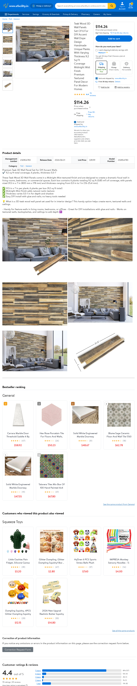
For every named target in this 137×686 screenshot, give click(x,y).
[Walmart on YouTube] (15, 650)
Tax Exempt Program (79, 623)
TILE (10, 19)
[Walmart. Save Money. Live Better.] (15, 6)
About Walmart (9, 603)
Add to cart (114, 38)
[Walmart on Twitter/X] (10, 650)
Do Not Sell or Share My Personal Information (88, 658)
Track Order (84, 589)
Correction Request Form (18, 510)
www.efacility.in (80, 126)
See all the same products (123, 491)
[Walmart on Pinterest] (20, 650)
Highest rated (35, 562)
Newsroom (7, 611)
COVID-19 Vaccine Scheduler (83, 603)
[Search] (112, 6)
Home (4, 19)
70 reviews (93, 94)
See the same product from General (119, 365)
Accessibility (76, 615)
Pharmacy (85, 14)
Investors (6, 615)
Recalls (74, 611)
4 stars (38, 535)
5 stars (38, 532)
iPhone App (8, 635)
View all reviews (12, 552)
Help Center (65, 589)
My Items (107, 14)
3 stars (38, 538)
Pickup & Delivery (70, 14)
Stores (39, 607)
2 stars (38, 541)
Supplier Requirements (12, 623)
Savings (36, 14)
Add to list (103, 87)
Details (117, 82)
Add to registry (122, 87)
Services (25, 14)
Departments (12, 14)
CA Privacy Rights (112, 611)
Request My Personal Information (119, 615)
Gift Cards (41, 619)
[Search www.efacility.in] (81, 6)
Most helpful (53, 562)
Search (129, 562)
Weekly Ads (102, 589)
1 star (39, 545)
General (17, 19)
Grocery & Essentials (50, 14)
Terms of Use (110, 603)
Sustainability (8, 619)
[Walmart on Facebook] (4, 650)
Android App (8, 639)
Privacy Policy (111, 607)
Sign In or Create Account (41, 589)
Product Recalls (77, 619)
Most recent (18, 562)
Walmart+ (41, 615)
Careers (96, 14)
